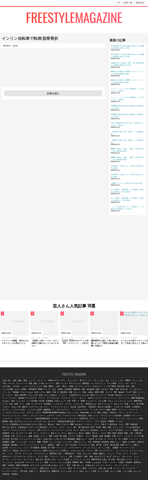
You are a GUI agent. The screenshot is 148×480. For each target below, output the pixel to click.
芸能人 (141, 412)
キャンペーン (16, 417)
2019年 (24, 412)
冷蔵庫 (122, 429)
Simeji (48, 452)
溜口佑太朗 (88, 443)
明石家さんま (19, 406)
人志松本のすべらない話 (34, 397)
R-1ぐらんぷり (70, 386)
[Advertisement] (53, 70)
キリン (79, 452)
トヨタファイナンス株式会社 (98, 414)
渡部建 (15, 446)
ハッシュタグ (140, 438)
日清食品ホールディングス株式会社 (22, 426)
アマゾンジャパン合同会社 (131, 414)
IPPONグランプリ (8, 391)
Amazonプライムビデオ (114, 397)
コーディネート (45, 446)
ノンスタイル (127, 403)
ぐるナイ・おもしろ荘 (79, 406)
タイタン (97, 455)
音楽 (142, 394)
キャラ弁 (78, 438)
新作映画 (77, 440)
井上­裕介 (47, 443)
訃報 (52, 406)
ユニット (16, 455)
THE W (89, 388)
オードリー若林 (131, 464)
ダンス (65, 429)
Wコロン (81, 432)
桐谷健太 (128, 440)
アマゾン (127, 397)
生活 (80, 403)
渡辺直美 (20, 394)
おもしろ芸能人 (129, 388)
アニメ (22, 432)
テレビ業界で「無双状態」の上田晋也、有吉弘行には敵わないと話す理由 (127, 190)
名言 (16, 432)
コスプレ (138, 403)
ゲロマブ (94, 420)
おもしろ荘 (134, 394)
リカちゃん (138, 446)
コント (89, 455)
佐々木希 (23, 446)
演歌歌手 (136, 429)
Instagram (55, 391)
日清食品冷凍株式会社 (80, 420)
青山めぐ (44, 423)
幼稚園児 (124, 438)
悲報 (30, 420)
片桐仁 (17, 420)
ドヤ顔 (31, 452)
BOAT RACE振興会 (69, 400)
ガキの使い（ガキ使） (135, 386)
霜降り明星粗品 (104, 461)
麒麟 (13, 440)
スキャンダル (127, 383)
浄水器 (84, 426)
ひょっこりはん (29, 440)
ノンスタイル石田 (80, 409)
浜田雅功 (6, 417)
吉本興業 (32, 391)
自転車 (22, 435)
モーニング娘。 (74, 446)
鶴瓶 (86, 461)
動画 (95, 432)
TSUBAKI (124, 420)
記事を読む (53, 93)
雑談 (23, 388)
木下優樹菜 (6, 446)
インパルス (95, 400)
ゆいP (62, 455)
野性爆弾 (140, 388)
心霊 (119, 432)
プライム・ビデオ (77, 412)
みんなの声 (102, 458)
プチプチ (116, 449)
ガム (142, 429)
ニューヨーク (7, 443)
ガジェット (32, 412)
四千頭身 (69, 466)
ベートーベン (106, 455)
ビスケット (119, 452)
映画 (90, 426)
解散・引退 (6, 394)
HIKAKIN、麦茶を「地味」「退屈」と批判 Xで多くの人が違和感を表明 (127, 149)
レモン (101, 446)
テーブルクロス (138, 397)
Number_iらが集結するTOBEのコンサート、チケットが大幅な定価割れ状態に (128, 72)
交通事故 (124, 400)
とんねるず (39, 461)
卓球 (87, 400)
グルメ (40, 403)
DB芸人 (30, 388)
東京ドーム (41, 432)
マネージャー (79, 455)
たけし (113, 423)
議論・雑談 (22, 383)
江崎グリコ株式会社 (101, 423)
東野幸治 (79, 461)
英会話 (118, 446)
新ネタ (5, 426)
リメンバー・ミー (113, 438)
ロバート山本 (109, 466)
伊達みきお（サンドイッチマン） (33, 464)
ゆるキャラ (73, 388)
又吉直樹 (117, 403)
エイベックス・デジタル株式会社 (112, 426)
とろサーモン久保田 (31, 409)
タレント (34, 394)
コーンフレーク (46, 429)
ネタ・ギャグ (121, 386)
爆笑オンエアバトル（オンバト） (100, 406)
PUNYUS (18, 461)
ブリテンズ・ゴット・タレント (13, 400)
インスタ (133, 420)
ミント (123, 417)
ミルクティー (27, 417)
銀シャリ (16, 464)
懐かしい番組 (46, 388)
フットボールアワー (119, 409)
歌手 (78, 426)
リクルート (31, 432)
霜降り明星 (55, 394)
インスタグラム (97, 391)
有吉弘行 (71, 397)
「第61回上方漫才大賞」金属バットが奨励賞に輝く (127, 132)
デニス (98, 429)
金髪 (52, 435)
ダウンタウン (69, 383)
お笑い (37, 388)
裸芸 (92, 394)
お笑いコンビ (115, 414)
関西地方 (81, 386)
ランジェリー (91, 458)
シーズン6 (52, 412)
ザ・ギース (87, 438)
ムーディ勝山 (132, 412)
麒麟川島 (99, 466)
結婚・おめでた (66, 391)
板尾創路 (119, 440)
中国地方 (55, 469)
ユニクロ (36, 458)
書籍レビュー (61, 438)
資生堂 (117, 420)
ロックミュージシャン (40, 414)
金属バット (78, 466)
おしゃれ (38, 449)
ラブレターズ (57, 443)
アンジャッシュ (127, 443)
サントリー (92, 446)
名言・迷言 (106, 388)
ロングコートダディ (57, 466)
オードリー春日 (118, 464)
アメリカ (136, 440)
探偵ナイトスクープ (51, 397)
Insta (50, 423)
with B (5, 449)
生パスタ (68, 420)
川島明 (19, 440)
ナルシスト (39, 452)
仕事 (102, 435)
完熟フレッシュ (52, 440)
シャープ (114, 429)
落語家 (82, 435)
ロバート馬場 (132, 466)
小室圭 (79, 443)
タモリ (47, 461)
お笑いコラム (140, 391)
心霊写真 (127, 432)
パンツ (137, 443)
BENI (65, 423)
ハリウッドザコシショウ (11, 388)
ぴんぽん (81, 400)
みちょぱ (38, 469)
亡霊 (142, 432)
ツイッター (108, 391)
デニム (64, 446)
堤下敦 (116, 400)
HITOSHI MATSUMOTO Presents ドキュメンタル (100, 412)
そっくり (64, 452)
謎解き (74, 432)
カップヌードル (57, 420)
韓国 (101, 432)
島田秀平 (125, 394)
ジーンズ (56, 446)
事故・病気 (77, 391)
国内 (53, 386)
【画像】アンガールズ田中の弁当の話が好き (127, 183)
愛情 (131, 438)
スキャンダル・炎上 (95, 383)
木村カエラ (96, 452)
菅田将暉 (69, 440)
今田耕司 (71, 461)
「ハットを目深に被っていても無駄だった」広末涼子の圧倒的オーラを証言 (127, 207)
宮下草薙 (66, 406)
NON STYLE (66, 403)
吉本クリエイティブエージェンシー (38, 400)
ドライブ (59, 435)
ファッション (33, 446)
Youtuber (95, 435)
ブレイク (64, 394)
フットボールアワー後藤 (11, 412)
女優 (89, 435)
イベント (30, 435)
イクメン (136, 458)
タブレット (106, 417)
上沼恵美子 (44, 409)
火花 (61, 440)
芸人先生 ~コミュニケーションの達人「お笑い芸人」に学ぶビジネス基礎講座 (28, 438)
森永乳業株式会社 (61, 417)
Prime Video (121, 412)
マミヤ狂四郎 (106, 400)
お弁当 (70, 438)
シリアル (57, 429)
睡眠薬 (24, 420)
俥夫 (38, 455)
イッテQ (82, 388)
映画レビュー (87, 440)
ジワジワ (47, 449)
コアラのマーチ (107, 452)
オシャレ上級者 (8, 461)
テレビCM (32, 403)
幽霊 (113, 432)
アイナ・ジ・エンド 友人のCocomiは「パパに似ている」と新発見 (127, 89)
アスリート (6, 455)
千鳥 (135, 383)
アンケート (112, 458)
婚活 (117, 394)
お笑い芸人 (6, 383)
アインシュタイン (86, 464)
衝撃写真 (6, 452)
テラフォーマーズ (9, 429)
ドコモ (89, 432)
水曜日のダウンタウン (54, 383)
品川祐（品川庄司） (138, 406)
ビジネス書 (127, 435)
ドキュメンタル (63, 412)
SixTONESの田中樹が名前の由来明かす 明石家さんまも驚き (127, 106)
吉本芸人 (6, 414)
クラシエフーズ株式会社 (92, 417)
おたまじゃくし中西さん (17, 449)
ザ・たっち (125, 449)
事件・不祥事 (28, 461)
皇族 (66, 443)
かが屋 (24, 466)
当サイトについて (32, 406)
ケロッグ (35, 429)
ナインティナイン (91, 449)
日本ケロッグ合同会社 (77, 429)
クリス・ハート (51, 426)
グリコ (90, 423)
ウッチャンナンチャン (121, 406)
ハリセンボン (7, 406)
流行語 (136, 455)
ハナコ (58, 406)
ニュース (32, 383)
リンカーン (19, 397)
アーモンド (81, 423)
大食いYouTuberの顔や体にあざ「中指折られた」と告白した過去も (128, 124)
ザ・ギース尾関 (99, 438)
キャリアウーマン (64, 449)
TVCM (13, 403)
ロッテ (127, 452)
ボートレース (57, 400)
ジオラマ (77, 414)
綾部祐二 (25, 443)
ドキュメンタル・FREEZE (112, 383)
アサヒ (72, 452)
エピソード (41, 383)
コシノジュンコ (78, 449)
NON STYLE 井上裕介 (48, 458)
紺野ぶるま (98, 464)
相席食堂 (46, 469)
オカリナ (70, 455)
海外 (47, 391)
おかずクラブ (53, 455)
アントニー (40, 426)
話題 (14, 383)
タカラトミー (127, 446)
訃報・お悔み (44, 394)
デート (92, 403)
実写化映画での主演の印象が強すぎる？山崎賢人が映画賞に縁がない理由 (127, 46)
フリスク (115, 417)
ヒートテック (26, 458)
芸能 (24, 386)
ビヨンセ (58, 423)
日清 (142, 400)
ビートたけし (109, 394)
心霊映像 (135, 432)
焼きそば (135, 423)
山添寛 (117, 443)
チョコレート (22, 403)
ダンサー (107, 464)
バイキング (117, 435)
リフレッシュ (7, 420)
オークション (7, 435)
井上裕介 (60, 458)
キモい (5, 458)
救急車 (107, 432)
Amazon (77, 394)
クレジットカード (65, 414)
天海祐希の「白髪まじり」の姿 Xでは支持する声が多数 (127, 167)
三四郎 (63, 461)
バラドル (6, 386)
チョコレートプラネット (69, 464)
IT (13, 394)
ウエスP (85, 394)
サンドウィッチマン (60, 388)
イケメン (90, 429)
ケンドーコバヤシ (98, 397)
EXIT (71, 394)
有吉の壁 (97, 388)
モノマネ (39, 443)
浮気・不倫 (6, 464)
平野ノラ (6, 403)
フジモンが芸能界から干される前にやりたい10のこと (20, 423)
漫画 (96, 426)
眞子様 (72, 443)
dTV (29, 429)
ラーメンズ (132, 417)
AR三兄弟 (69, 458)
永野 (53, 449)
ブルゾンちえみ (128, 391)
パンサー (55, 461)
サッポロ (87, 452)
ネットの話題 (14, 458)
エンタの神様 (117, 388)
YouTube (117, 391)
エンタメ (60, 386)
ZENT (119, 423)
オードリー (45, 386)
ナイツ (109, 435)
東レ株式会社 (69, 426)
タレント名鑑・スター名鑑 (23, 469)
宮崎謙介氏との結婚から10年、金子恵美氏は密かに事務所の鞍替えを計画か (127, 64)
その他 (36, 386)
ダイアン (54, 409)
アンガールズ (107, 403)
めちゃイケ (44, 406)
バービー (6, 440)
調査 (129, 458)
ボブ (101, 449)
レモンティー (47, 417)
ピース (17, 443)
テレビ (75, 435)
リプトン (38, 417)
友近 (128, 429)
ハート (108, 449)
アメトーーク (16, 386)
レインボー (41, 440)
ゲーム (49, 432)
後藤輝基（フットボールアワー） (99, 409)
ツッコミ (122, 458)
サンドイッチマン (52, 464)
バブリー (102, 420)
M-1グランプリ (81, 383)
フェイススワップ (137, 449)
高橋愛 (84, 446)
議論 (30, 386)
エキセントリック (75, 417)
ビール (74, 403)
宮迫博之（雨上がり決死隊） (12, 409)
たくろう (32, 466)
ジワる (30, 449)
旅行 (134, 452)
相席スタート (98, 443)
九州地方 (94, 461)
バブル (110, 420)
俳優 (44, 455)
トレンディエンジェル (52, 403)
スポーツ (53, 414)
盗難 (16, 435)
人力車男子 (31, 455)
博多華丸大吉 (89, 466)
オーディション (25, 414)
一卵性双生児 (21, 452)
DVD (37, 435)
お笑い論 (16, 466)
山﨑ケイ (109, 443)
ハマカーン (21, 429)
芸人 (18, 391)
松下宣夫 (106, 429)
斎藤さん (55, 452)
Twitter (24, 391)
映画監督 (126, 423)
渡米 (31, 443)
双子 (13, 452)
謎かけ (67, 432)
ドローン (15, 414)
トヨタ (84, 414)
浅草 (23, 455)
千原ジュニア (133, 400)
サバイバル (42, 412)
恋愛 (27, 394)
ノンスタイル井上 (65, 409)
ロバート (99, 394)
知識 (86, 403)
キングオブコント (92, 386)
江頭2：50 (44, 435)
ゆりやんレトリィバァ (41, 420)
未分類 (63, 397)
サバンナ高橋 (7, 469)
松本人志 (86, 391)
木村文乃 (111, 440)
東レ (60, 426)
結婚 (98, 403)
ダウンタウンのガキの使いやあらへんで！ (126, 461)
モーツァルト (118, 455)
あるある (72, 423)
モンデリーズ (7, 432)
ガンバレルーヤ (42, 466)
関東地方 (41, 391)
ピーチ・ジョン (79, 458)
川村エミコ (110, 446)
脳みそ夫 (128, 455)
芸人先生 (137, 435)
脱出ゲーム (58, 432)
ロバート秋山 (121, 466)
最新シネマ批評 (100, 440)
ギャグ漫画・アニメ (107, 386)
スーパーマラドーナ (83, 397)
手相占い (68, 435)
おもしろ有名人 (8, 397)
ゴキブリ (128, 426)
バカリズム (6, 466)
